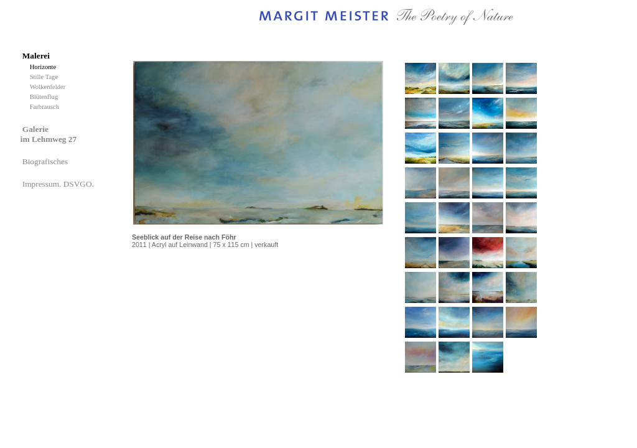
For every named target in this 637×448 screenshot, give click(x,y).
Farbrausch (45, 106)
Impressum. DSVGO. (59, 184)
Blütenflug (46, 96)
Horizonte (45, 66)
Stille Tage (46, 76)
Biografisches (46, 161)
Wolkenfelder (49, 86)
